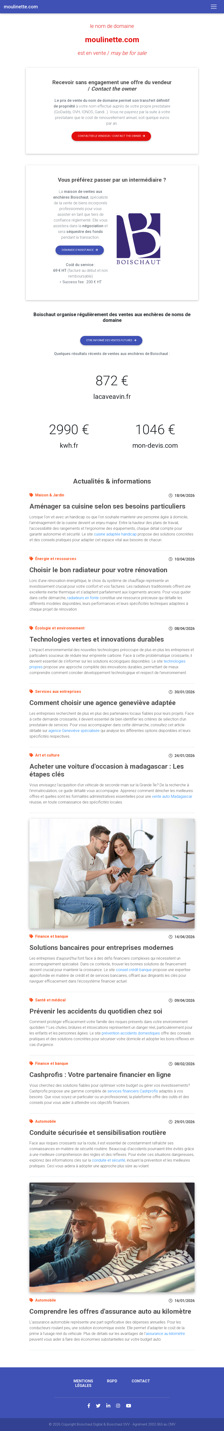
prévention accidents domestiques (131, 1033)
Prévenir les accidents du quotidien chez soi (95, 1011)
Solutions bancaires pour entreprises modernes (101, 948)
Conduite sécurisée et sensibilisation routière (97, 1133)
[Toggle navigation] (213, 6)
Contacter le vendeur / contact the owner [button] (111, 136)
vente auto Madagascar (172, 796)
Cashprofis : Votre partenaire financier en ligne (100, 1075)
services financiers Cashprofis (132, 1091)
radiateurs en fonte (83, 598)
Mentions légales (83, 1383)
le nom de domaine (112, 26)
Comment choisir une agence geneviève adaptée (102, 703)
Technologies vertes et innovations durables (96, 639)
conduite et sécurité (108, 1160)
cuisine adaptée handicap (115, 534)
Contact (141, 1381)
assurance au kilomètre (165, 1333)
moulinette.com (112, 39)
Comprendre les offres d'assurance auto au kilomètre (110, 1311)
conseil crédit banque (134, 970)
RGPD (112, 1381)
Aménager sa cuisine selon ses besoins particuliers (107, 506)
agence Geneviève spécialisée (74, 730)
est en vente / (112, 53)
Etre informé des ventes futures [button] (111, 340)
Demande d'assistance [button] (80, 250)
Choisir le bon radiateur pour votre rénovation (98, 570)
